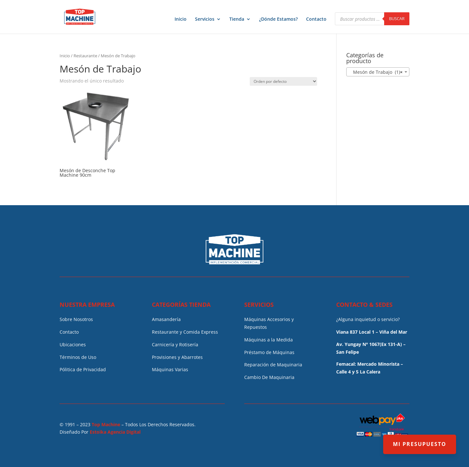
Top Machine (106, 424)
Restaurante (85, 56)
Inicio (181, 19)
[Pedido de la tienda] (283, 81)
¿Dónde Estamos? (278, 19)
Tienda (236, 19)
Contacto (316, 19)
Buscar (397, 18)
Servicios (204, 19)
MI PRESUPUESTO (419, 444)
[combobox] (377, 71)
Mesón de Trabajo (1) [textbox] (376, 72)
